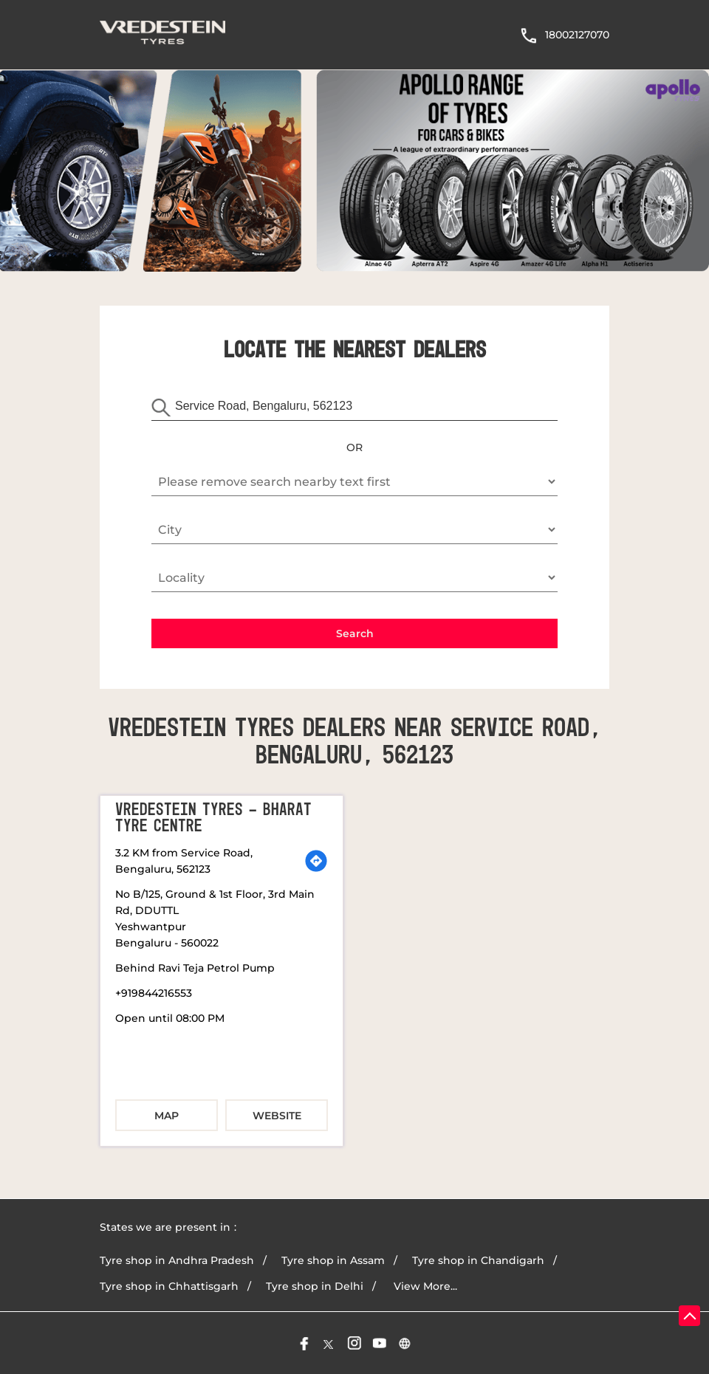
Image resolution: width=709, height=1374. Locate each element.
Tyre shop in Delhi (314, 1286)
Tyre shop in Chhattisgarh (169, 1286)
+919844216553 (153, 993)
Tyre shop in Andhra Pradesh (177, 1260)
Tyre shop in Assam (333, 1260)
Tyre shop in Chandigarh (478, 1260)
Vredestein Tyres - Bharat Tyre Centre (213, 818)
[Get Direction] (316, 861)
